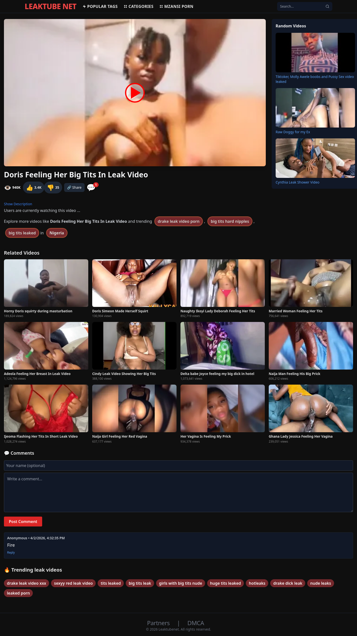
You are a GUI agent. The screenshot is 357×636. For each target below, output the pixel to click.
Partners (159, 623)
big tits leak (140, 583)
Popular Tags (100, 6)
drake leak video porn (178, 221)
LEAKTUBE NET (50, 6)
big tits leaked (22, 233)
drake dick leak (287, 583)
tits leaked (111, 583)
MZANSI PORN (176, 6)
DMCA (195, 623)
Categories (138, 6)
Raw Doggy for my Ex (293, 132)
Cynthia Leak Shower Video (298, 182)
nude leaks (320, 583)
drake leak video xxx (26, 583)
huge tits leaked (225, 583)
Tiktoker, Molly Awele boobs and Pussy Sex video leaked (315, 79)
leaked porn (18, 593)
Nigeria (57, 233)
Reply (11, 553)
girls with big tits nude (180, 583)
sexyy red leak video (73, 583)
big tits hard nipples (230, 221)
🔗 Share (74, 187)
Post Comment (23, 521)
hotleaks (257, 583)
